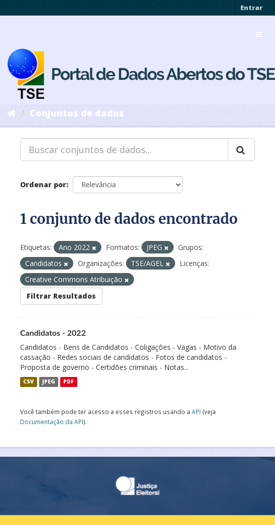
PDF (68, 381)
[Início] (12, 113)
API (196, 412)
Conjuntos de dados (77, 113)
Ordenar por (43, 184)
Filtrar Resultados (61, 296)
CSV (28, 381)
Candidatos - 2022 (53, 332)
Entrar (251, 7)
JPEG (48, 381)
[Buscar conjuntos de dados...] (124, 149)
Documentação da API (51, 422)
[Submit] (241, 149)
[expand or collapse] (258, 35)
